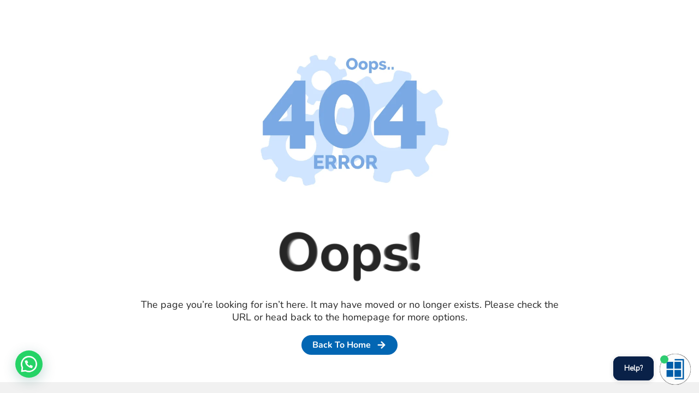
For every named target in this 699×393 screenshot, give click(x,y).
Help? (633, 368)
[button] (29, 364)
